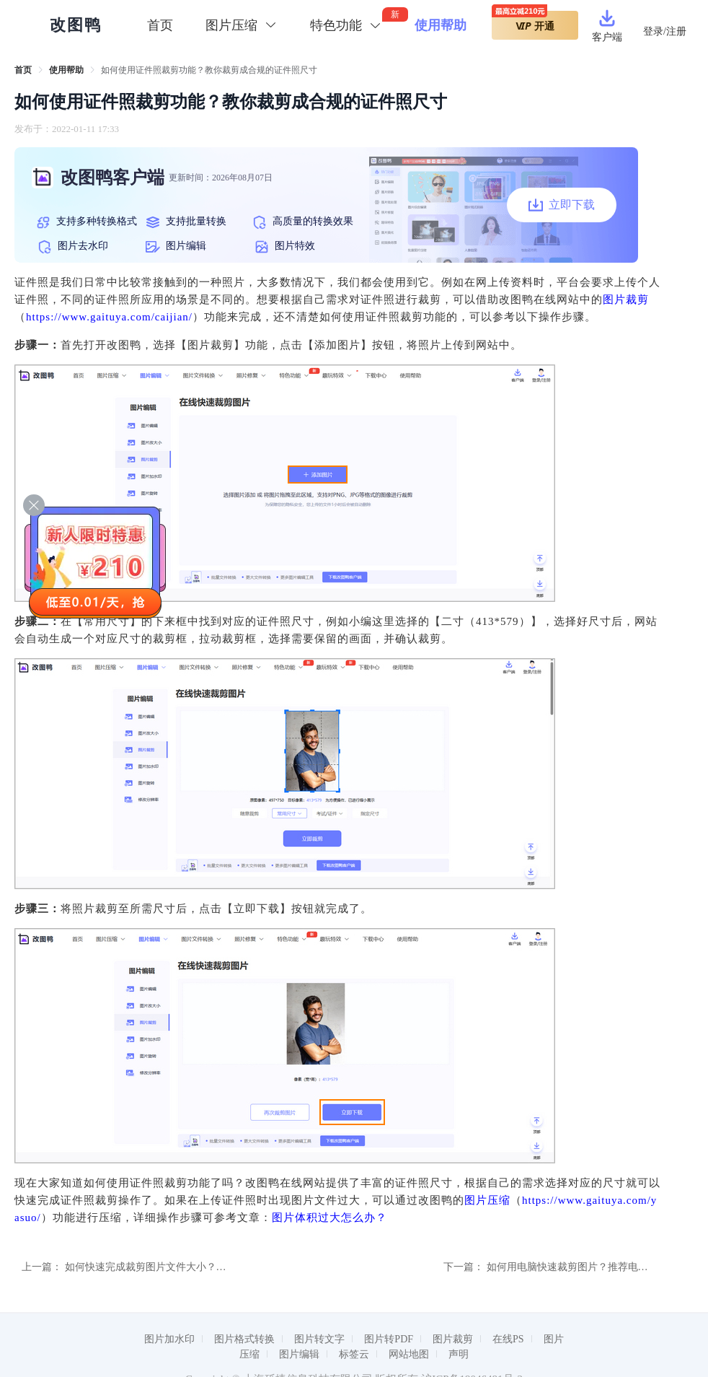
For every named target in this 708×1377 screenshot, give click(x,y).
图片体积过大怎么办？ (329, 1217)
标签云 (354, 1354)
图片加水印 (169, 1339)
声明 (458, 1354)
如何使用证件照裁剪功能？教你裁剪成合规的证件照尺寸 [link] (209, 70)
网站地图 (409, 1354)
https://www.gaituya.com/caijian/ (109, 317)
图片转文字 (319, 1339)
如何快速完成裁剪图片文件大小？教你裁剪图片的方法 (186, 1267)
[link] (23, 70)
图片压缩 (487, 1200)
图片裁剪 (626, 299)
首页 (160, 25)
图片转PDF (388, 1339)
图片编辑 (299, 1354)
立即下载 (561, 205)
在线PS (508, 1339)
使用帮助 (440, 25)
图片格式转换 (244, 1339)
